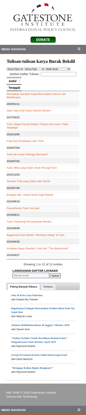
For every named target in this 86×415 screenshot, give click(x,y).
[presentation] (23, 287)
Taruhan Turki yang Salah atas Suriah (28, 181)
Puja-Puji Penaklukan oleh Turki (25, 140)
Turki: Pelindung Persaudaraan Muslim (29, 221)
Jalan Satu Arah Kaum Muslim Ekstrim (29, 110)
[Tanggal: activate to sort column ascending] (14, 87)
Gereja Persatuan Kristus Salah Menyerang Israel (39, 354)
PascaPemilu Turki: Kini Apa (23, 208)
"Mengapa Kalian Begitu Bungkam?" (32, 367)
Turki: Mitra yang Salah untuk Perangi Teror (32, 167)
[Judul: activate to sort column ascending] (14, 81)
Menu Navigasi (13, 49)
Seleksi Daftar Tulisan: (43, 74)
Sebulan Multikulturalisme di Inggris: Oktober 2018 (40, 325)
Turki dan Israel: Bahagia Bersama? (27, 154)
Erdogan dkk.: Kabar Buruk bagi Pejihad (30, 194)
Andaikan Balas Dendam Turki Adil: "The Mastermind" (38, 248)
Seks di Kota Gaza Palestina (26, 295)
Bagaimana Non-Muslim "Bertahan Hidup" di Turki (35, 235)
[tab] (23, 287)
